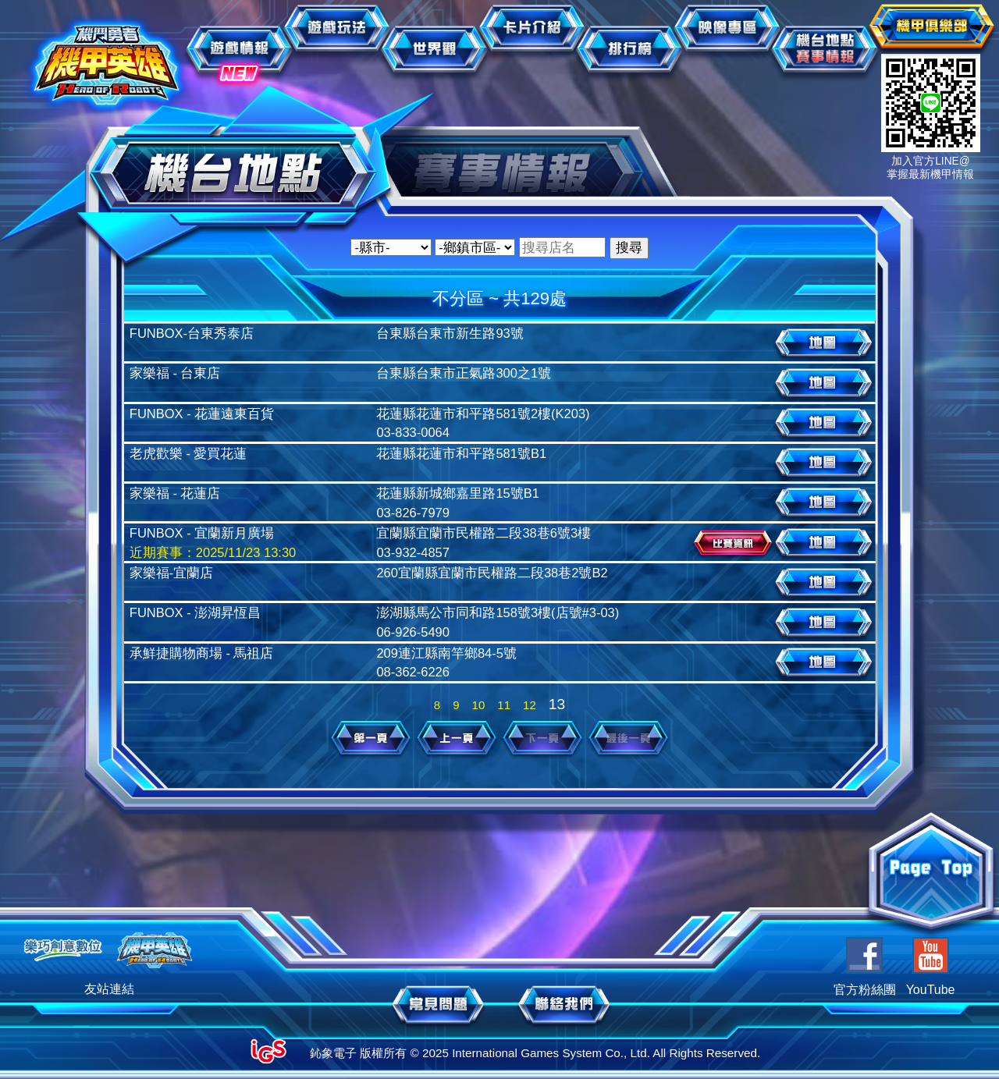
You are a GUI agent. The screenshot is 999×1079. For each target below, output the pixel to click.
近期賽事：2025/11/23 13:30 (213, 552)
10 (478, 705)
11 (503, 705)
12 (529, 705)
